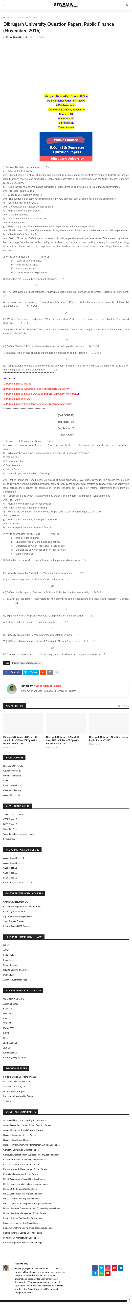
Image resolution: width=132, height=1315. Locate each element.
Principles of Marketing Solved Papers (21, 1237)
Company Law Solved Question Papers (21, 1149)
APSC (6, 950)
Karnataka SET (10, 1052)
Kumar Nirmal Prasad (47, 685)
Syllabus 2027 (10, 839)
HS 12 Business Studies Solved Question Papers (25, 1184)
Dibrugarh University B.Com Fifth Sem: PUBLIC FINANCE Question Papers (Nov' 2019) (20, 740)
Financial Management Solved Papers (20, 1174)
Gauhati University (12, 770)
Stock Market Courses (13, 921)
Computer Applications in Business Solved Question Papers (31, 1154)
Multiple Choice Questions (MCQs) (19, 1076)
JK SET (6, 1047)
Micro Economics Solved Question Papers (22, 1232)
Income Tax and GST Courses (17, 926)
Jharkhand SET (10, 1042)
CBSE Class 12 (10, 872)
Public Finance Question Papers (24, 17)
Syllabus (7, 1101)
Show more (123, 705)
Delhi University (11, 785)
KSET (6, 1018)
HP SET (7, 1038)
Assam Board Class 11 (13, 858)
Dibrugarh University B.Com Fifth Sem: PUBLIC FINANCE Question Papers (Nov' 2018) (63, 740)
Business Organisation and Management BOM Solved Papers (31, 1144)
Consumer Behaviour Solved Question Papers (24, 1159)
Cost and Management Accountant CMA (22, 906)
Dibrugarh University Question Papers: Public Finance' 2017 (109, 739)
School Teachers (10, 965)
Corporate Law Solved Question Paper (21, 1164)
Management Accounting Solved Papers (22, 1223)
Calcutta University (12, 790)
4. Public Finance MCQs (17, 398)
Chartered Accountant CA (15, 901)
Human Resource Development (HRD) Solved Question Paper (32, 1208)
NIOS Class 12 (10, 877)
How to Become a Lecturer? (16, 969)
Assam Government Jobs (15, 979)
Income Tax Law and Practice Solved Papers (23, 1218)
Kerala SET (8, 1028)
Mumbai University (12, 775)
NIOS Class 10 (10, 824)
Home (6, 17)
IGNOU (7, 780)
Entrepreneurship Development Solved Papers (25, 1169)
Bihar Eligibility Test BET (14, 1057)
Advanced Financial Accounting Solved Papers (24, 1120)
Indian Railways (10, 955)
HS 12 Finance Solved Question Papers (21, 1198)
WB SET (7, 1023)
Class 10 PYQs (10, 829)
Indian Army (9, 960)
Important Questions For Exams (18, 1096)
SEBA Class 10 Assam (13, 814)
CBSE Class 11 (10, 867)
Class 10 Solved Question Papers (18, 834)
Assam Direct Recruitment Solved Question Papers (27, 1125)
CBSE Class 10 (10, 819)
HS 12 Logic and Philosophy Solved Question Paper (27, 1203)
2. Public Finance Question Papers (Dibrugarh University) (36, 388)
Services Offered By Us (14, 1086)
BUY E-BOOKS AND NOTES (16, 1081)
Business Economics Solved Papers (19, 1135)
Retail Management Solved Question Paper (23, 1242)
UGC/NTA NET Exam (13, 999)
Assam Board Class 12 (13, 863)
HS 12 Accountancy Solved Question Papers (24, 1179)
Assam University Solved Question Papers (23, 1130)
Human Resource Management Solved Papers (24, 1213)
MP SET (7, 1033)
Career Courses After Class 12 (17, 882)
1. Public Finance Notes (17, 383)
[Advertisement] (66, 66)
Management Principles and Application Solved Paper (28, 1228)
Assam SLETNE (10, 1003)
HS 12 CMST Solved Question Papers (21, 1189)
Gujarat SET (9, 1008)
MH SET (7, 1013)
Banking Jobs (9, 974)
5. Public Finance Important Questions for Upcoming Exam (37, 403)
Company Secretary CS (14, 911)
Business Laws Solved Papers (17, 1140)
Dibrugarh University (13, 766)
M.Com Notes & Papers (14, 1091)
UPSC (6, 945)
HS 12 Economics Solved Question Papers (23, 1193)
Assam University (11, 795)
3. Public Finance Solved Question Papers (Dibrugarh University (40, 393)
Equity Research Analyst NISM (17, 916)
